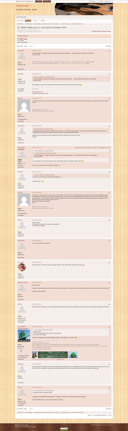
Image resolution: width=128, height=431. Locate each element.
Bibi (20, 220)
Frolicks (56, 23)
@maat (34, 243)
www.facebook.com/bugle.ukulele (40, 93)
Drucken (108, 46)
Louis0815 (22, 326)
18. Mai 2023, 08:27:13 (36, 125)
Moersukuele (23, 282)
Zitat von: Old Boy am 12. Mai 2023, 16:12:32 (45, 77)
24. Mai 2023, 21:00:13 (36, 262)
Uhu (20, 304)
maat (20, 98)
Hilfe (91, 424)
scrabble (22, 147)
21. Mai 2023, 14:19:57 (36, 219)
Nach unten (20, 46)
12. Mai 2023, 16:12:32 (36, 50)
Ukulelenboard (22, 6)
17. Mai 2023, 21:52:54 (36, 98)
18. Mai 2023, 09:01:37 (36, 147)
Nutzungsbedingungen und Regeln (100, 424)
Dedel (21, 172)
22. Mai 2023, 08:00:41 (36, 240)
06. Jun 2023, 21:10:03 (36, 387)
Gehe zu (90, 415)
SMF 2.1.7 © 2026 (18, 425)
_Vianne (21, 262)
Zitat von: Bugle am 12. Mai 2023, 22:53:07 (44, 150)
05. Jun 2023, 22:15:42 (36, 326)
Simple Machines (26, 425)
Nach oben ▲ (110, 424)
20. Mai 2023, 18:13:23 (36, 192)
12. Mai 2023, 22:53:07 (36, 73)
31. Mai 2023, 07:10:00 (36, 282)
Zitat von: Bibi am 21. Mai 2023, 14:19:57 (44, 329)
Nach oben (19, 408)
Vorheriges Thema (96, 31)
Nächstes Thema (106, 31)
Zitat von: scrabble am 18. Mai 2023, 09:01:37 (45, 175)
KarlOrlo (22, 126)
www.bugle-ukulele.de (37, 91)
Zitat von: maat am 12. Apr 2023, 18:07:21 (44, 129)
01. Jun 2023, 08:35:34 (36, 304)
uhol (53, 23)
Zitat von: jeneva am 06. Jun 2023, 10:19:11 (44, 390)
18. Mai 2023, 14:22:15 (36, 171)
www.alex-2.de (59, 359)
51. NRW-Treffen (22, 39)
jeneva (21, 364)
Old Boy (21, 50)
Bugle (21, 74)
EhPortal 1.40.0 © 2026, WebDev (21, 424)
